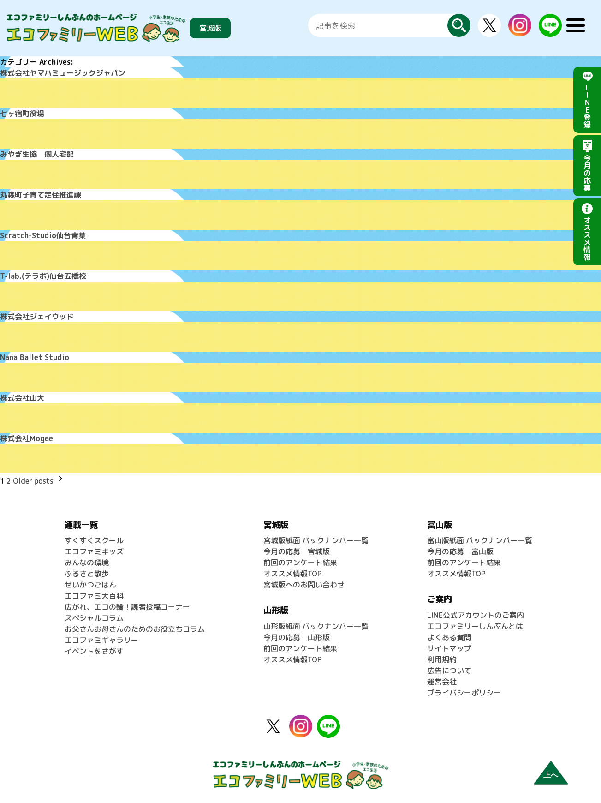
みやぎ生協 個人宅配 (37, 154)
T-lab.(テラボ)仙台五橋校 (43, 276)
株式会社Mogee (26, 438)
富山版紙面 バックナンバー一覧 (479, 540)
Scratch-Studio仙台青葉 (43, 235)
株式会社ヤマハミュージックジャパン (62, 73)
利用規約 (442, 659)
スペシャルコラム (94, 618)
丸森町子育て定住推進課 (40, 195)
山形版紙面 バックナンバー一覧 (316, 626)
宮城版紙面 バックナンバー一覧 (316, 540)
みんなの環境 (87, 562)
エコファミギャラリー (101, 640)
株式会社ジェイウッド (37, 317)
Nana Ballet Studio (34, 357)
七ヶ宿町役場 (22, 113)
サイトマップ (449, 648)
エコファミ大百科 (94, 596)
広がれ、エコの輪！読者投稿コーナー (127, 607)
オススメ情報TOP (292, 574)
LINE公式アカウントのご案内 (475, 615)
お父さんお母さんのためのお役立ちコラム (135, 629)
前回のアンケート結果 (300, 562)
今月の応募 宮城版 (296, 551)
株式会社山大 (22, 398)
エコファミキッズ (94, 551)
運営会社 (442, 682)
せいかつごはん (90, 585)
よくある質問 (449, 637)
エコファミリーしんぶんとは (475, 626)
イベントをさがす (94, 651)
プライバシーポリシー (464, 693)
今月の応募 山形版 (296, 637)
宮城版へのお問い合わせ (304, 585)
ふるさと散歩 (87, 574)
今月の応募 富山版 (460, 551)
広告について (449, 670)
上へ (550, 775)
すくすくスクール (94, 540)
